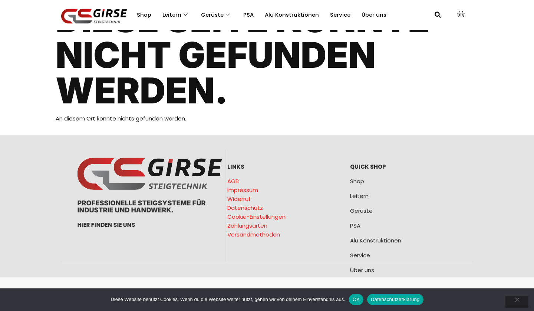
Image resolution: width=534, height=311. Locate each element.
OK (356, 299)
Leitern (175, 14)
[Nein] (516, 302)
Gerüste (216, 14)
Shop (144, 15)
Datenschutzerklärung (395, 299)
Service (342, 15)
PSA (249, 15)
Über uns (375, 15)
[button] (438, 15)
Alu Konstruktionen (293, 15)
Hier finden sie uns (164, 225)
